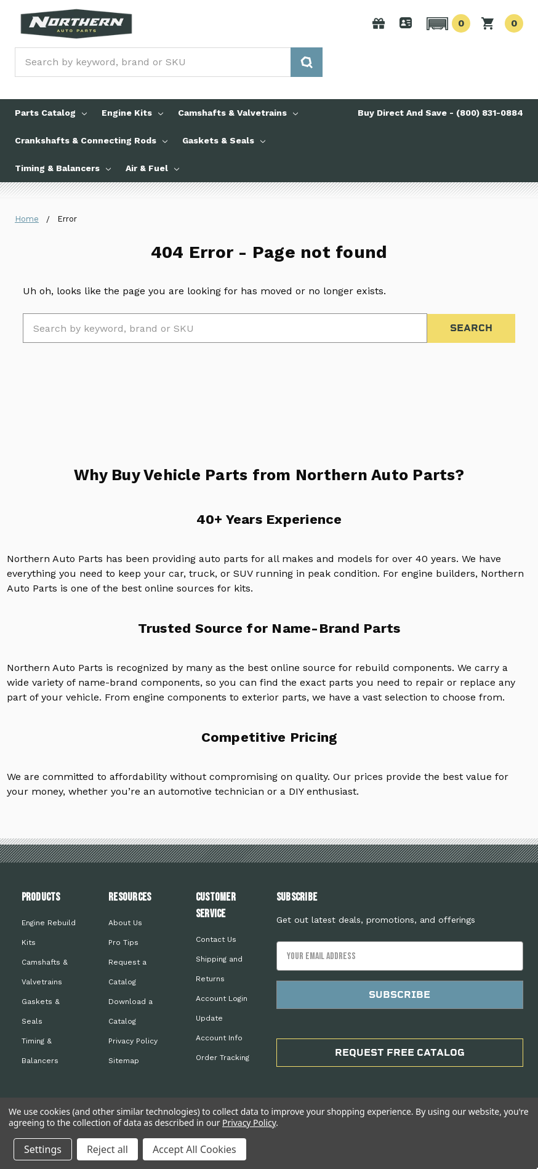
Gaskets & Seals (223, 140)
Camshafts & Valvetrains (238, 113)
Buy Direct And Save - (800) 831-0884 (440, 113)
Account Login (221, 998)
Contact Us (216, 939)
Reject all (107, 1149)
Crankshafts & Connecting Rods (91, 140)
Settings (43, 1149)
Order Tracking (222, 1057)
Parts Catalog (51, 113)
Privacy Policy (133, 1041)
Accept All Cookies (194, 1149)
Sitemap (123, 1060)
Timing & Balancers (63, 168)
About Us (125, 922)
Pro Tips (123, 942)
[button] (447, 23)
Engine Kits (132, 113)
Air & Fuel (152, 168)
